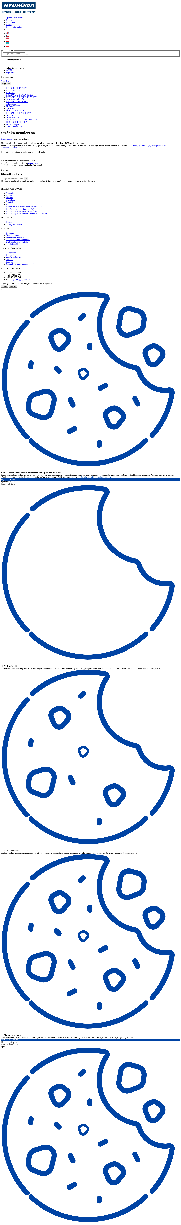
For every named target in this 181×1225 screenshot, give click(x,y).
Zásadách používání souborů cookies (96, 477)
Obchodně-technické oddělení (18, 240)
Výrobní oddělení (13, 244)
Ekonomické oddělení (15, 237)
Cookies (9, 259)
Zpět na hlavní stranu (14, 18)
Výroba (9, 195)
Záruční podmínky (13, 257)
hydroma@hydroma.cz (21, 279)
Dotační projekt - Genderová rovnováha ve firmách (26, 213)
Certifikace (10, 200)
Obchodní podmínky (14, 255)
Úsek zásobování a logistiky (17, 242)
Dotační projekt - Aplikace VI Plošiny (21, 209)
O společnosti (11, 193)
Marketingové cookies (12, 1035)
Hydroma (10, 233)
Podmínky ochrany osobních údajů (20, 264)
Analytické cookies (10, 851)
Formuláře (10, 262)
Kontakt (9, 20)
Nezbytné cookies (10, 666)
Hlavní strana (6, 139)
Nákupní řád (11, 253)
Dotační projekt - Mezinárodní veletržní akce (24, 207)
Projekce (9, 198)
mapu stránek (33, 163)
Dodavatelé (10, 22)
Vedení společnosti (13, 235)
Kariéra (9, 204)
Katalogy (9, 25)
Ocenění (9, 202)
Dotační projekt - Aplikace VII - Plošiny (22, 211)
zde (93, 184)
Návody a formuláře (14, 27)
